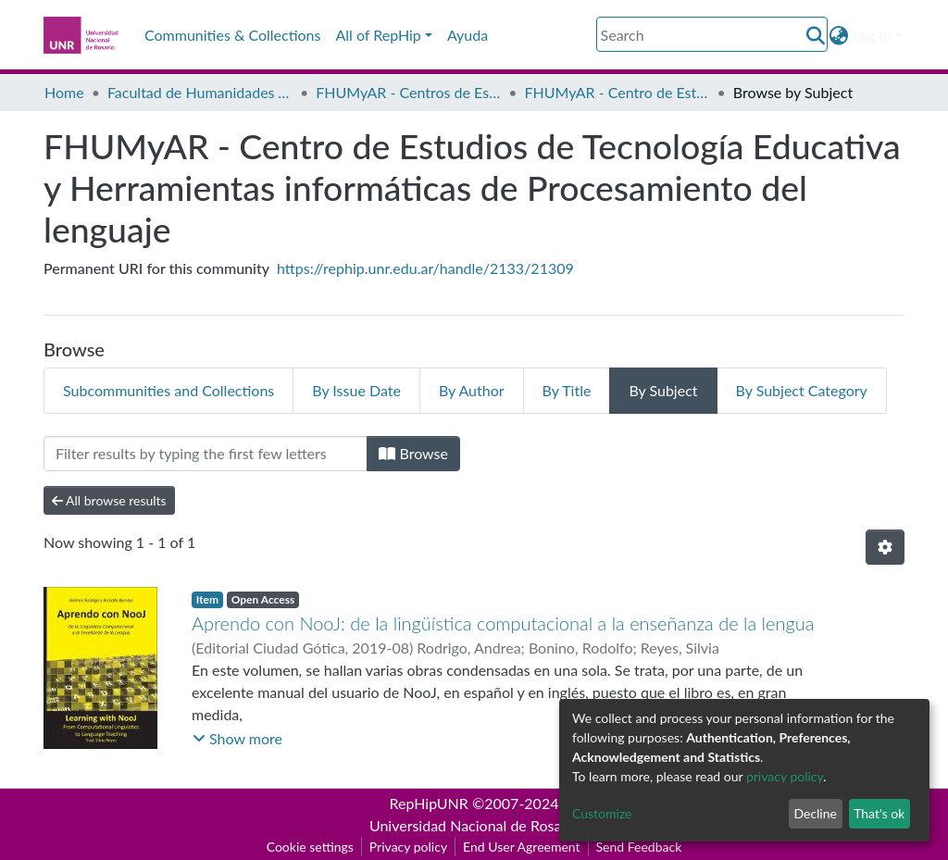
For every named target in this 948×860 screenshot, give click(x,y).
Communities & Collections (232, 35)
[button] (839, 35)
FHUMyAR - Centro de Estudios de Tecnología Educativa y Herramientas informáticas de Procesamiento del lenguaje (617, 92)
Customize (602, 813)
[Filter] (206, 453)
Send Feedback (639, 846)
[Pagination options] (885, 547)
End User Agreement (521, 846)
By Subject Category (801, 390)
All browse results (109, 500)
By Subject (663, 390)
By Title (567, 390)
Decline (815, 813)
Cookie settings (310, 846)
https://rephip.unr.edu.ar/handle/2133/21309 (425, 268)
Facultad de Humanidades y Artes (200, 92)
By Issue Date (356, 390)
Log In (872, 35)
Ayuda (467, 35)
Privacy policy (408, 846)
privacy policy (784, 776)
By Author (472, 390)
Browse (413, 453)
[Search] (712, 34)
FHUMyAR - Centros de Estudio (408, 92)
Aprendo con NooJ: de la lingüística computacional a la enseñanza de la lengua (503, 623)
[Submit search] (816, 35)
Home (64, 92)
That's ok (879, 813)
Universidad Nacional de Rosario (474, 825)
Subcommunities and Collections (168, 390)
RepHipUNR (429, 803)
